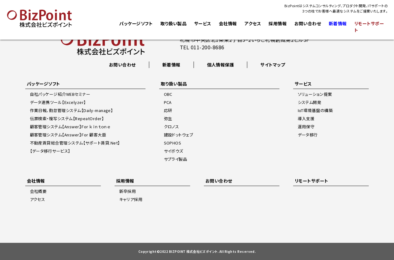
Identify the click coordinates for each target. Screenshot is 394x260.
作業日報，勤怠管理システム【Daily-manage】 (71, 110)
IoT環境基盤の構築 (315, 110)
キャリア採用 (131, 199)
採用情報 (277, 23)
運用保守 (306, 127)
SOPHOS (172, 143)
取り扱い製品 (173, 23)
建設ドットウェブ (178, 135)
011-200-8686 (207, 47)
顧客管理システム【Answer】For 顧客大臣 (68, 135)
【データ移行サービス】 (50, 151)
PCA (168, 102)
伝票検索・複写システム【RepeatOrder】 (67, 118)
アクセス (252, 23)
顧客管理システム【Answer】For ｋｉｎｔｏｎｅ (70, 127)
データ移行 (308, 135)
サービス (202, 23)
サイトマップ (272, 64)
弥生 (168, 118)
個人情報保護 (220, 64)
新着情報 (171, 64)
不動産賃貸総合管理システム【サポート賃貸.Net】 (75, 143)
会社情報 (228, 23)
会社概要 (38, 191)
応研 (168, 110)
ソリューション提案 (315, 94)
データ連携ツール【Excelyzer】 (58, 102)
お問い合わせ (307, 23)
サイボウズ (173, 151)
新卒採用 (127, 191)
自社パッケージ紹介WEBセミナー (60, 94)
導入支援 (306, 118)
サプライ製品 (175, 159)
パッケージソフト (136, 23)
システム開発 (310, 102)
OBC (168, 94)
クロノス (171, 127)
